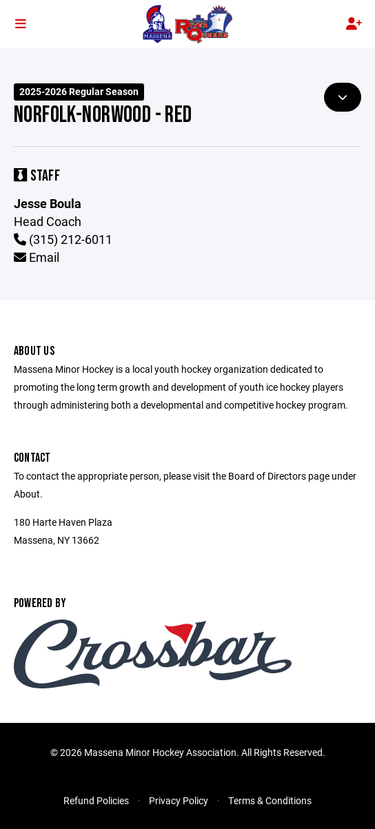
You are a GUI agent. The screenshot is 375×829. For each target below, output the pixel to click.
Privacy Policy (178, 800)
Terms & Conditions (270, 800)
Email (36, 257)
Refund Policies (96, 800)
